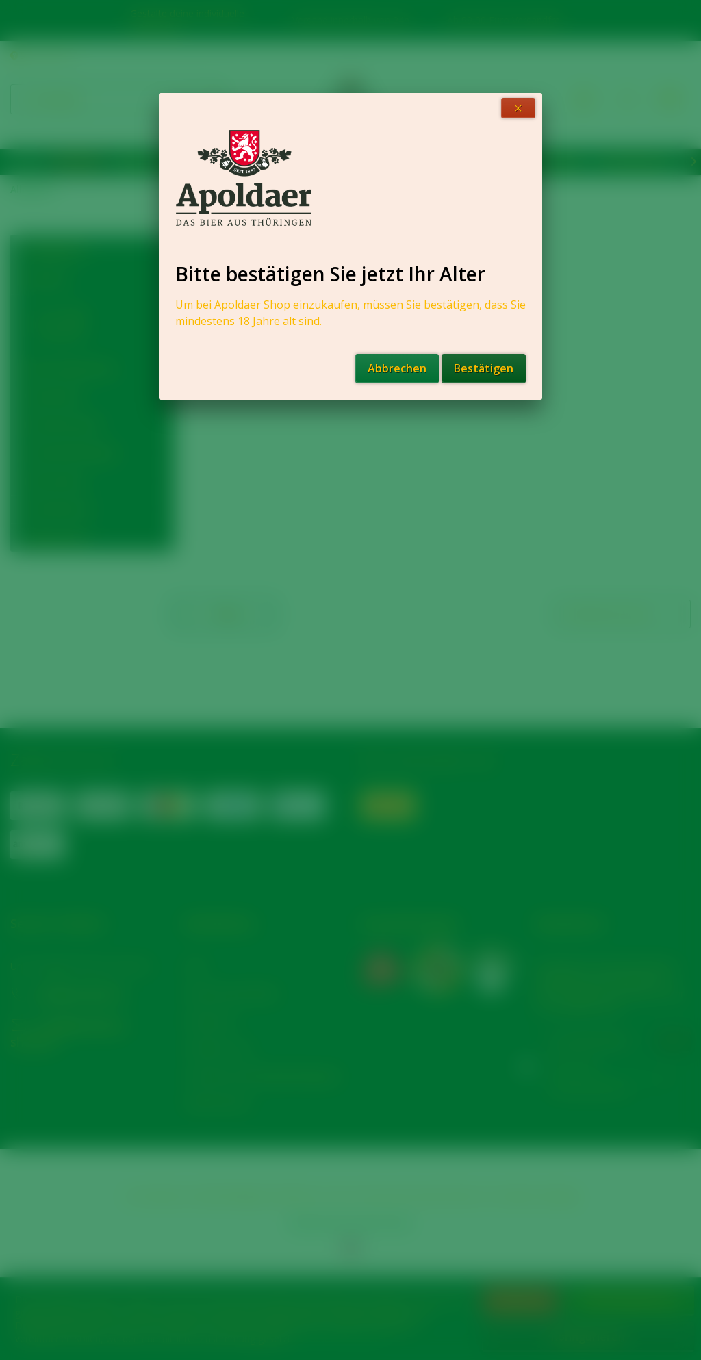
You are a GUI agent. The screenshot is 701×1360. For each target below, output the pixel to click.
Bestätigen (483, 368)
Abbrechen (397, 368)
